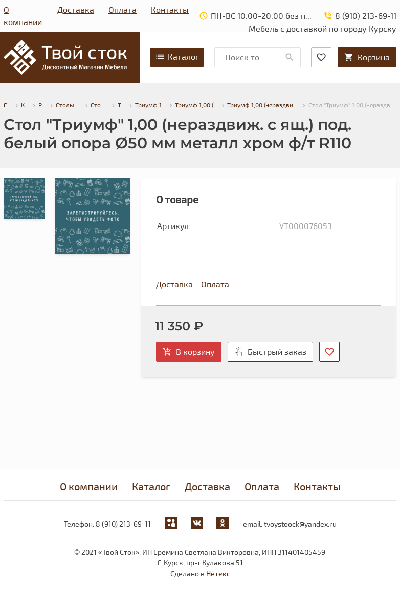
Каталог (177, 57)
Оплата (122, 9)
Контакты (170, 9)
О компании (23, 16)
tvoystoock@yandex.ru (300, 523)
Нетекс (218, 573)
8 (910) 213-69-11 (123, 523)
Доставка (75, 9)
